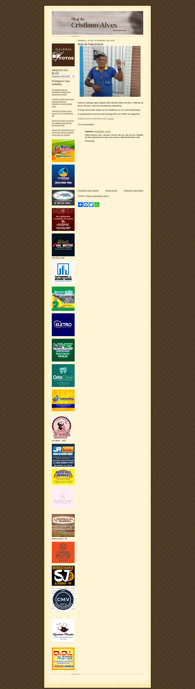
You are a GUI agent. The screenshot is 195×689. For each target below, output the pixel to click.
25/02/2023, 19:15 (102, 131)
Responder (90, 141)
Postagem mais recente (88, 190)
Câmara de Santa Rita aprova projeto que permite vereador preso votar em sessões (63, 132)
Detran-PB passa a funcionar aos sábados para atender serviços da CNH (63, 123)
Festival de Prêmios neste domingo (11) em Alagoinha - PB (63, 113)
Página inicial (111, 190)
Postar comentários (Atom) (97, 196)
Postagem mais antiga (133, 190)
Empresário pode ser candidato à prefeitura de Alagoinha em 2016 (61, 92)
